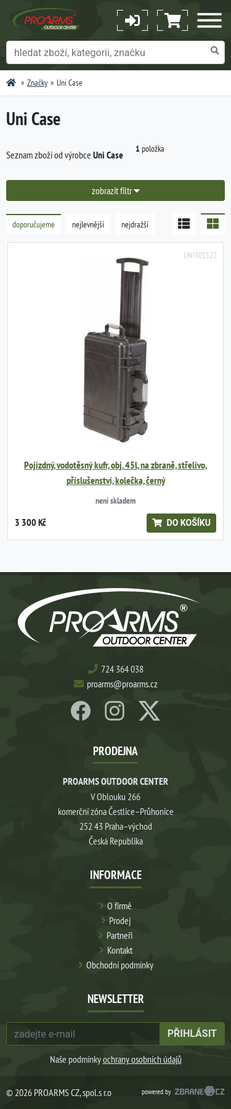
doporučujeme (33, 224)
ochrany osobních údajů (142, 1059)
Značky (37, 82)
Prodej (120, 920)
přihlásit (192, 1033)
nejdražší (134, 224)
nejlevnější (88, 224)
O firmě (119, 905)
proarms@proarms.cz (122, 683)
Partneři (119, 935)
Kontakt (119, 950)
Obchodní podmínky (119, 965)
